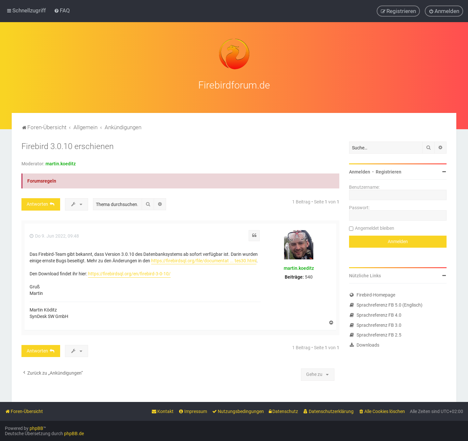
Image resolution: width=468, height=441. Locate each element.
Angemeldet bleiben (374, 227)
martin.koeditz (61, 162)
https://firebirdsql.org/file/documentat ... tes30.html (203, 259)
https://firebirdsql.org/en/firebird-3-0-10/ (129, 272)
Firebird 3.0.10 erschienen (67, 145)
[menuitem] (62, 10)
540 (309, 275)
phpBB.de (74, 433)
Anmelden (359, 170)
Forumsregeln (41, 180)
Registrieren (388, 170)
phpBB (36, 428)
